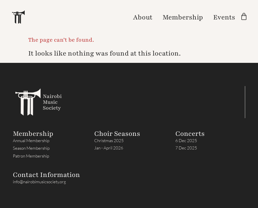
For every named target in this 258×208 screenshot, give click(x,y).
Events (224, 17)
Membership (183, 17)
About (142, 17)
